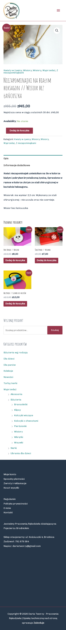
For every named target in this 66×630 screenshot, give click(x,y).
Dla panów (10, 364)
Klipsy (17, 409)
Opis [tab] (6, 158)
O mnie (7, 508)
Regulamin (10, 499)
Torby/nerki (10, 383)
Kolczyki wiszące (23, 415)
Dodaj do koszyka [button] (15, 260)
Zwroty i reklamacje (15, 483)
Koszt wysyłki (11, 487)
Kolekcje (8, 370)
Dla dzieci (9, 358)
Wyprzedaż (48, 70)
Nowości (8, 377)
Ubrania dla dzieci (21, 453)
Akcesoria (16, 394)
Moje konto (10, 474)
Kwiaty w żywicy (13, 70)
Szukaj (55, 330)
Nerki (14, 448)
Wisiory (27, 70)
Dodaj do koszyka (19, 130)
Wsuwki (18, 442)
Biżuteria (16, 399)
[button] (57, 30)
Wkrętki (18, 437)
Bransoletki (20, 404)
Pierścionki (20, 426)
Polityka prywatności (16, 503)
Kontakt (8, 512)
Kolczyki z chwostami (26, 420)
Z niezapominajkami (26, 143)
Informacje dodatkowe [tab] (17, 165)
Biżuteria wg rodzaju (16, 352)
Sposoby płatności (14, 478)
